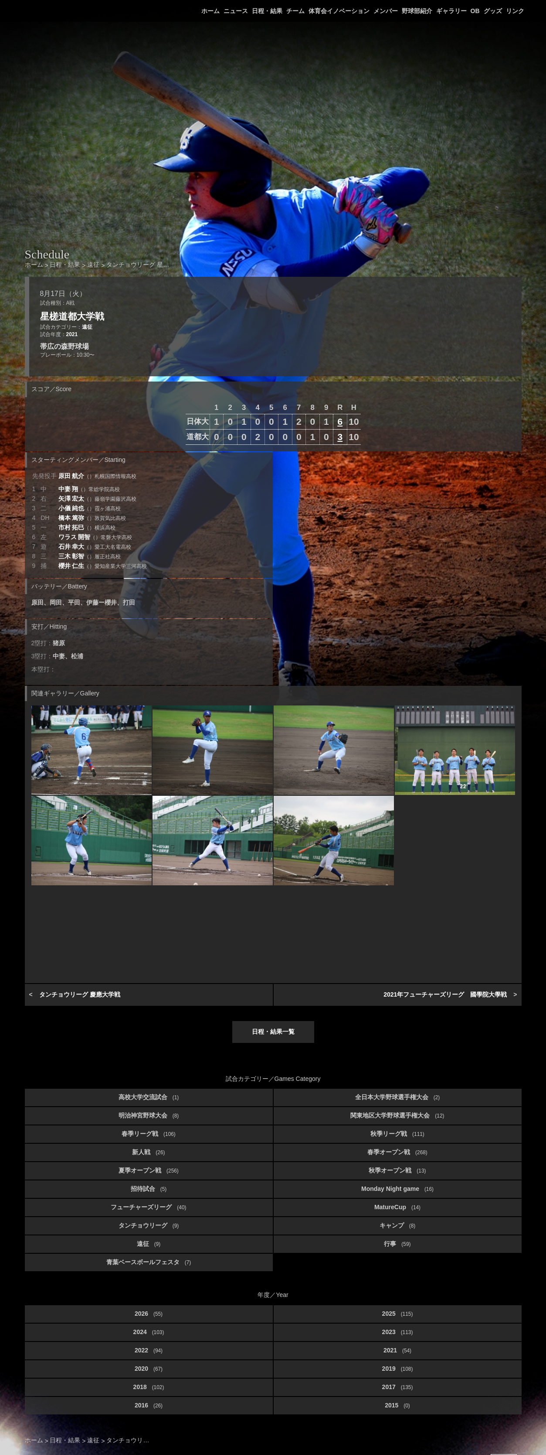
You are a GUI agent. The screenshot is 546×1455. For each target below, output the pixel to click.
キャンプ (397, 1225)
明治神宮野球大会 (149, 1115)
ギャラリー (451, 10)
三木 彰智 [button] (89, 556)
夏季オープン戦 (149, 1170)
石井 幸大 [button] (95, 546)
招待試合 (148, 1188)
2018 (148, 1386)
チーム (295, 10)
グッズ (493, 10)
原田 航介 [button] (97, 475)
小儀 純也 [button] (89, 508)
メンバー (385, 10)
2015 (397, 1405)
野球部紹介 (417, 10)
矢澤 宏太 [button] (97, 498)
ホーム (210, 10)
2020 (149, 1368)
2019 (397, 1368)
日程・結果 (267, 10)
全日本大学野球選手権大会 (397, 1097)
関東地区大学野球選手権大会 (397, 1115)
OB (475, 10)
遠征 (87, 327)
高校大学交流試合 (149, 1097)
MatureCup (397, 1207)
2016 (149, 1405)
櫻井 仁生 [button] (102, 565)
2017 (397, 1386)
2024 (148, 1331)
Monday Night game (397, 1188)
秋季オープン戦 (397, 1170)
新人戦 (148, 1152)
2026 (149, 1313)
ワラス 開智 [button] (95, 536)
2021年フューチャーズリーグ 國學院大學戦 (445, 994)
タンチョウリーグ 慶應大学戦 (79, 994)
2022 (149, 1350)
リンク (515, 10)
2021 (72, 334)
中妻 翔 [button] (89, 488)
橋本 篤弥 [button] (92, 517)
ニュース (236, 10)
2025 (397, 1313)
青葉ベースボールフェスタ (148, 1262)
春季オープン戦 (397, 1152)
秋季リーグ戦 (397, 1133)
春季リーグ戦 (149, 1133)
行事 (397, 1243)
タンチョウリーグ (149, 1225)
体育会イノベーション (339, 10)
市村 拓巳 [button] (87, 527)
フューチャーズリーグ (148, 1207)
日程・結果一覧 (273, 1031)
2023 (397, 1331)
